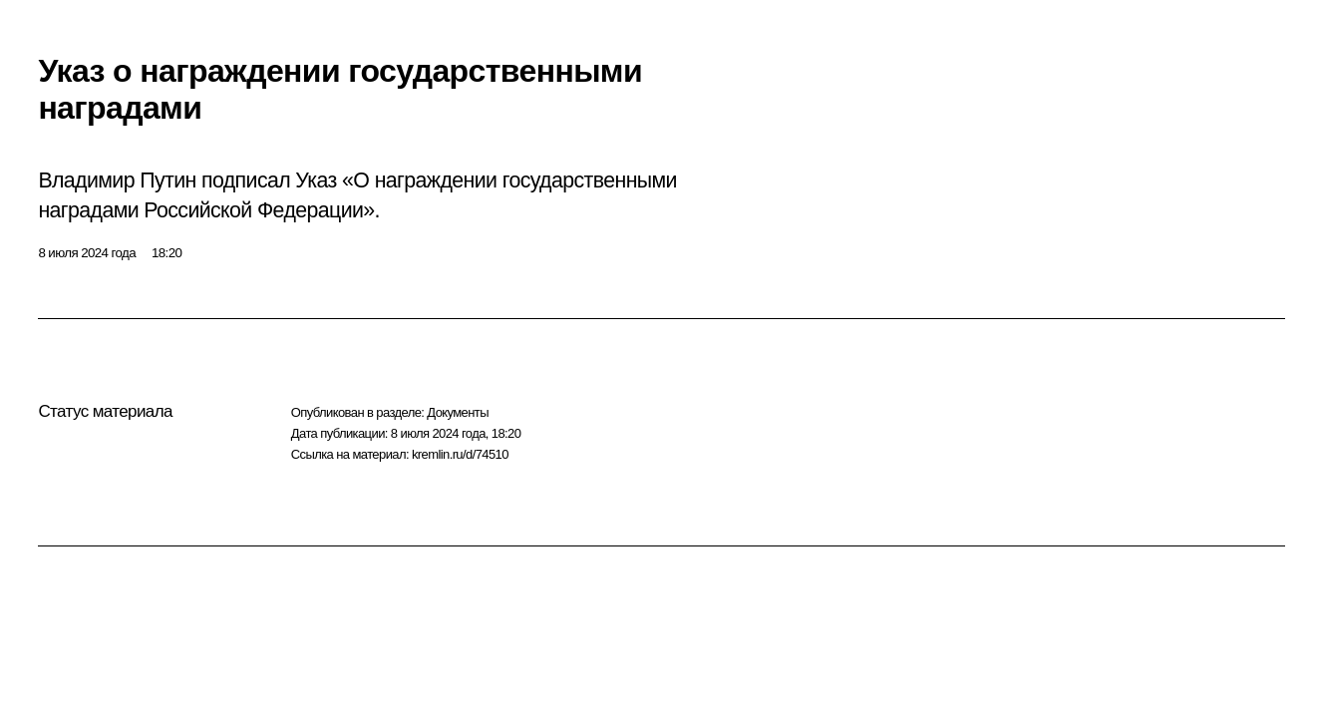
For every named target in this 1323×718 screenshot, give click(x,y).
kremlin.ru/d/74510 (460, 454)
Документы (458, 412)
